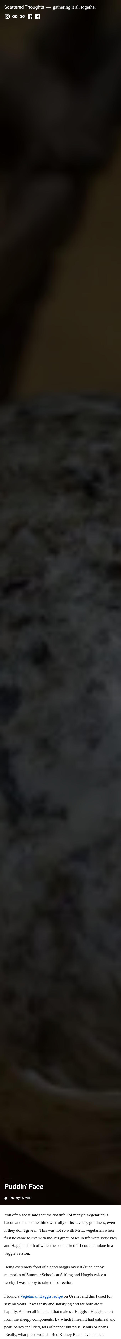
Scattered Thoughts (24, 7)
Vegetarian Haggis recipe (41, 1296)
